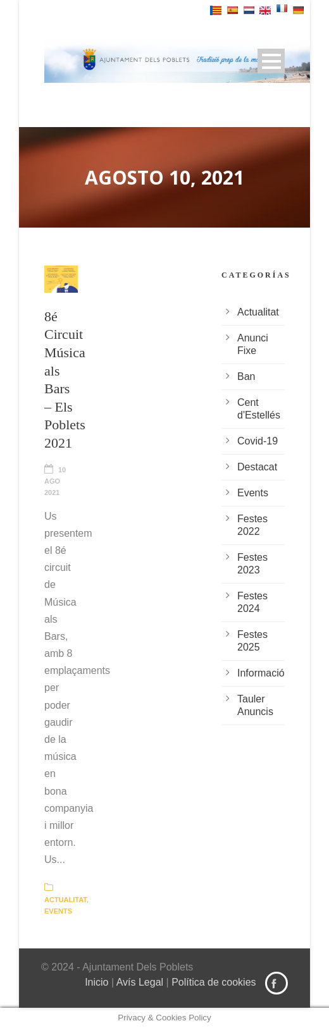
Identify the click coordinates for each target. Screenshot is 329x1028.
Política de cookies (213, 982)
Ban (246, 376)
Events (58, 911)
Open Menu (271, 61)
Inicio (96, 982)
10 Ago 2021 (55, 481)
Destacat (257, 467)
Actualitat (65, 899)
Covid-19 (257, 441)
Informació (261, 673)
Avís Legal (139, 982)
